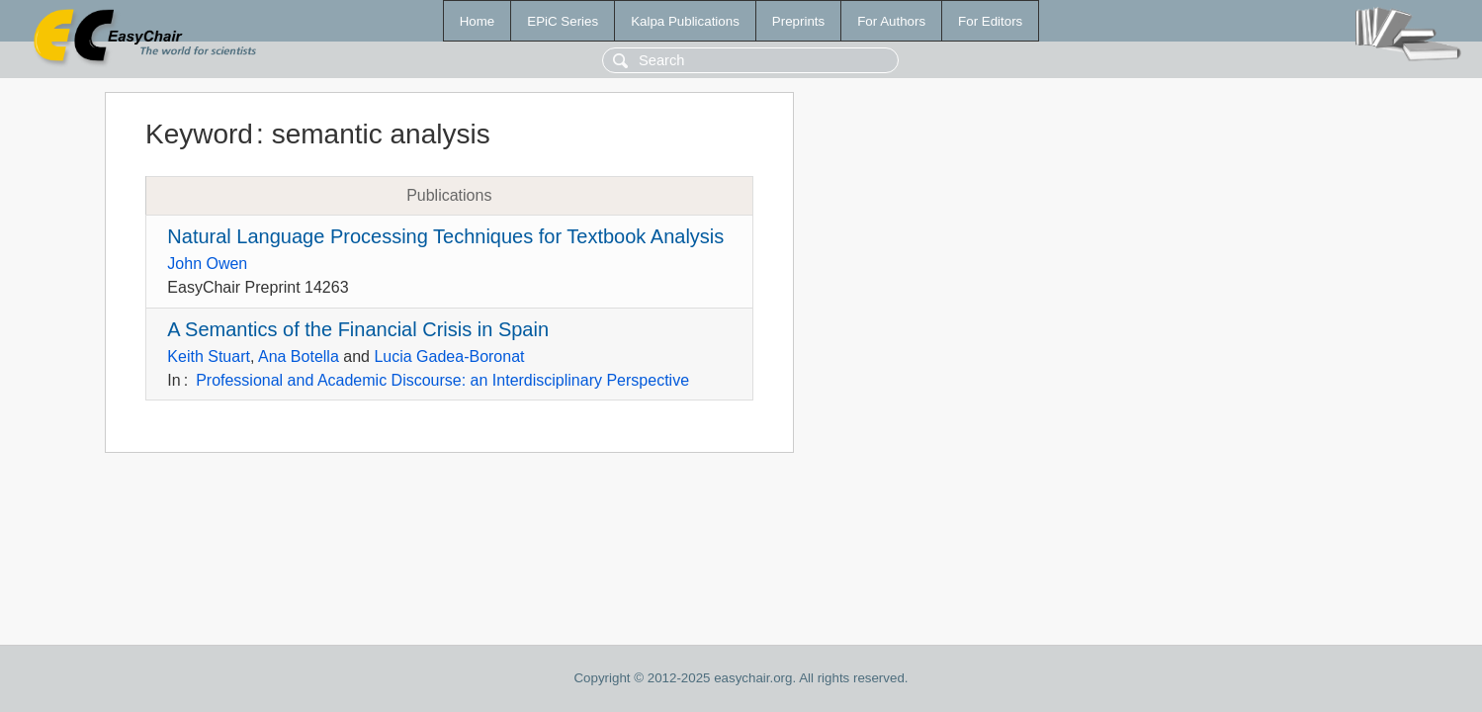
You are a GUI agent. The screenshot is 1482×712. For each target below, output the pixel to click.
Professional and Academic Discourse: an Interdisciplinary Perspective (442, 380)
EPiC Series (562, 21)
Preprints (798, 21)
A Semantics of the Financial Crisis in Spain (358, 329)
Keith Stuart (208, 356)
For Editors (990, 21)
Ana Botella (298, 356)
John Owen (207, 263)
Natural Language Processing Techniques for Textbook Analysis (445, 236)
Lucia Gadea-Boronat (449, 356)
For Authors (891, 21)
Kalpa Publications (685, 21)
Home (477, 21)
